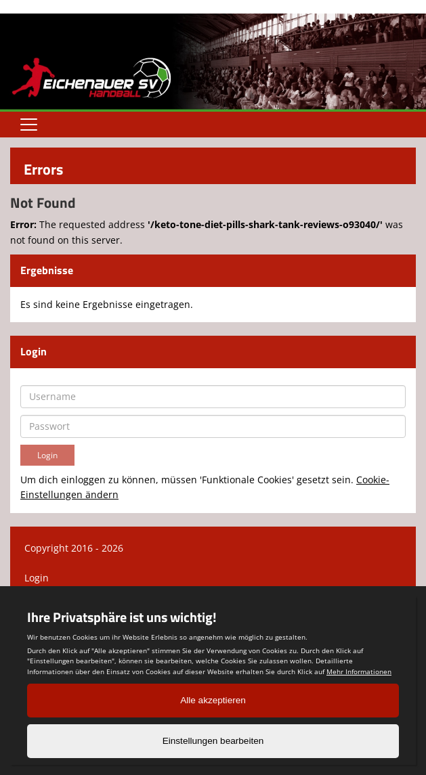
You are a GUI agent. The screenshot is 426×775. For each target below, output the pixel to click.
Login (36, 577)
